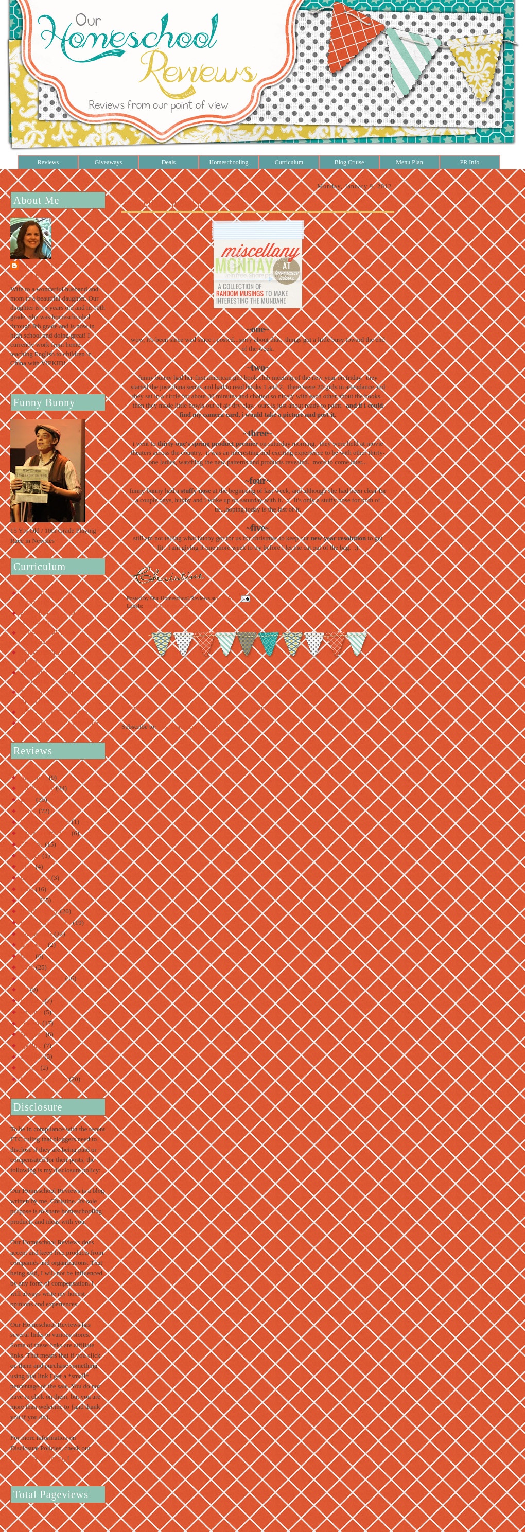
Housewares (36, 934)
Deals (169, 162)
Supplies (31, 1056)
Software (32, 1034)
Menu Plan (409, 162)
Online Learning (42, 978)
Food (26, 889)
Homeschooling (229, 162)
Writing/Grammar (43, 1079)
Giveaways (108, 162)
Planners (31, 1001)
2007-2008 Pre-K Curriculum (59, 723)
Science (30, 1023)
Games (29, 900)
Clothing (31, 844)
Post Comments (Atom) (189, 726)
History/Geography (45, 922)
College (30, 855)
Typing (29, 1067)
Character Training (45, 833)
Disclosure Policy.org (38, 1458)
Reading (31, 1012)
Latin (27, 956)
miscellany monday (164, 203)
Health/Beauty (39, 911)
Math (27, 967)
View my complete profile (42, 376)
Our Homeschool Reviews (50, 271)
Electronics (35, 878)
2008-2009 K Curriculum (53, 712)
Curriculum (289, 162)
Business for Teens (45, 821)
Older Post (380, 707)
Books (28, 811)
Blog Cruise (349, 162)
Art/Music (33, 777)
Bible (27, 799)
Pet (24, 989)
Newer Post (136, 707)
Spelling (31, 1045)
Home (259, 707)
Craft (26, 866)
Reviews (48, 162)
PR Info (470, 162)
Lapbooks (33, 944)
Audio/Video (37, 788)
